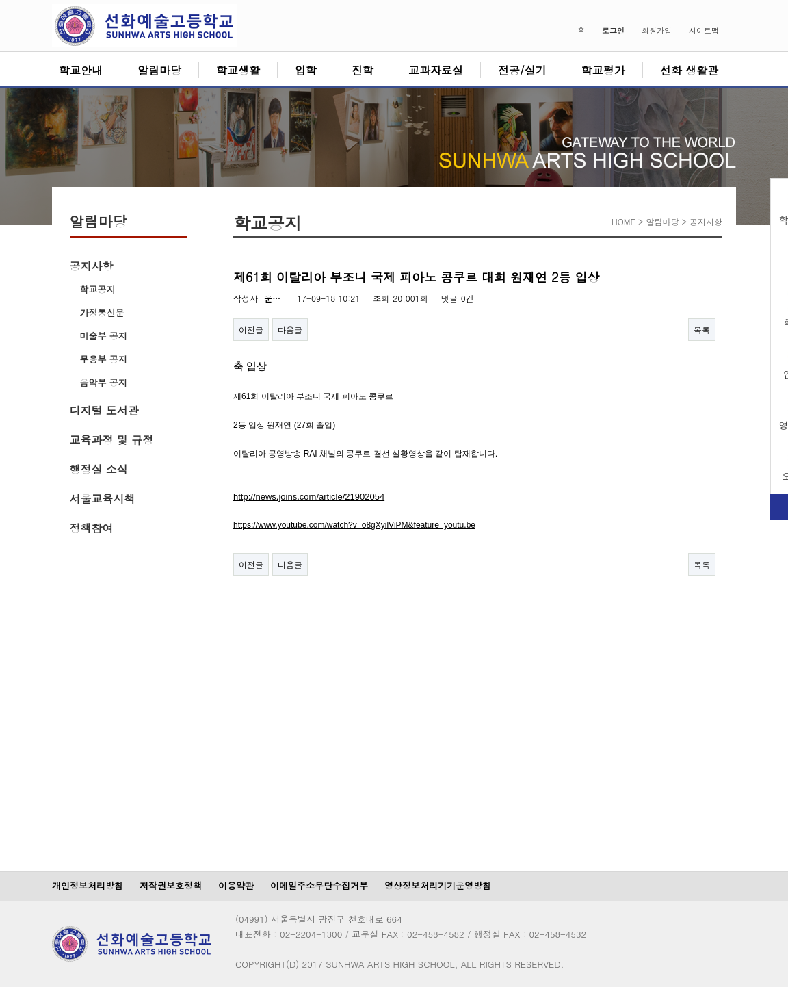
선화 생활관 (689, 70)
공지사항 (92, 266)
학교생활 (238, 70)
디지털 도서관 (104, 410)
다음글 (290, 329)
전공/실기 (522, 70)
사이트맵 (704, 30)
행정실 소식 (99, 469)
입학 (306, 70)
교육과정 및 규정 (112, 440)
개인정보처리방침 (87, 885)
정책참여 (92, 528)
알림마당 (159, 70)
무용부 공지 (103, 359)
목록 (702, 329)
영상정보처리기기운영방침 (437, 885)
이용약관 (236, 885)
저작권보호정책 (171, 885)
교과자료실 (435, 70)
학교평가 (603, 70)
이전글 (251, 329)
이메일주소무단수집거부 (319, 885)
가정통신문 (102, 312)
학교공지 (98, 289)
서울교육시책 (102, 499)
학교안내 (81, 70)
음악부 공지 (103, 382)
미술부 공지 (103, 335)
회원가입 (657, 30)
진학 (362, 70)
